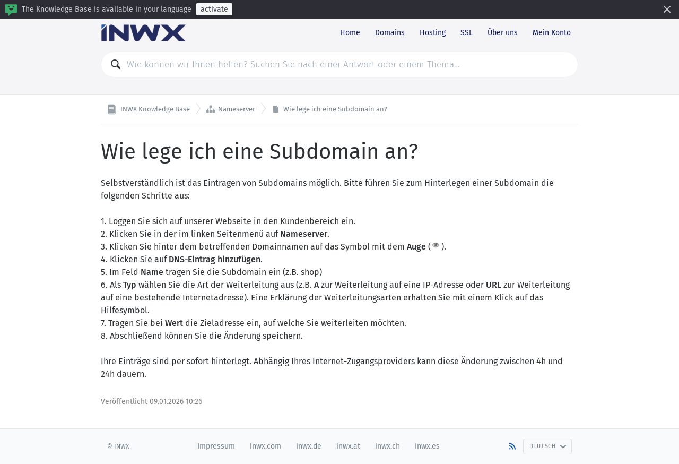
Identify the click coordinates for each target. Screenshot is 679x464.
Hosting (433, 32)
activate (214, 9)
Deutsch (548, 446)
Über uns (503, 32)
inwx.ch (387, 446)
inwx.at (348, 446)
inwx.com (265, 446)
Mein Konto (552, 32)
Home (350, 32)
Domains (390, 32)
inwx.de (308, 446)
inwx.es (427, 446)
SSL (466, 32)
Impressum (216, 446)
